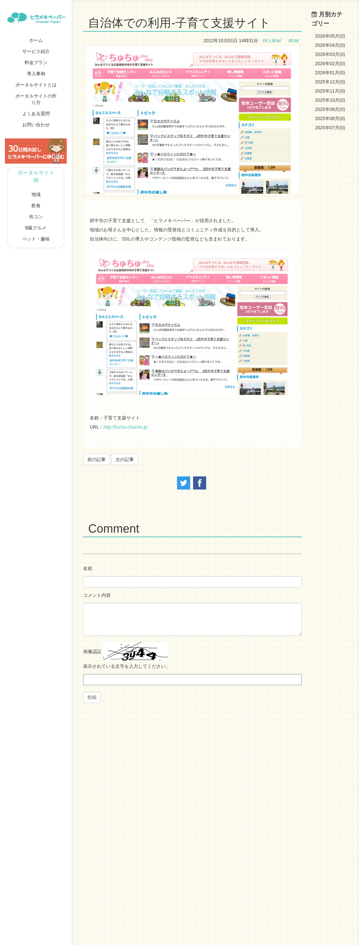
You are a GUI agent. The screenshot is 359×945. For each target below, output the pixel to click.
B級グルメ (35, 227)
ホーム (36, 40)
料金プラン (36, 62)
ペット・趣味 (36, 238)
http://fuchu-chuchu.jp (125, 427)
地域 (36, 194)
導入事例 (36, 73)
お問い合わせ (36, 124)
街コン (36, 216)
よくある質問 (36, 113)
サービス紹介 (36, 51)
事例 (293, 41)
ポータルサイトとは (36, 84)
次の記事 (125, 459)
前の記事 (96, 459)
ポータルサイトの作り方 (36, 99)
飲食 (36, 205)
